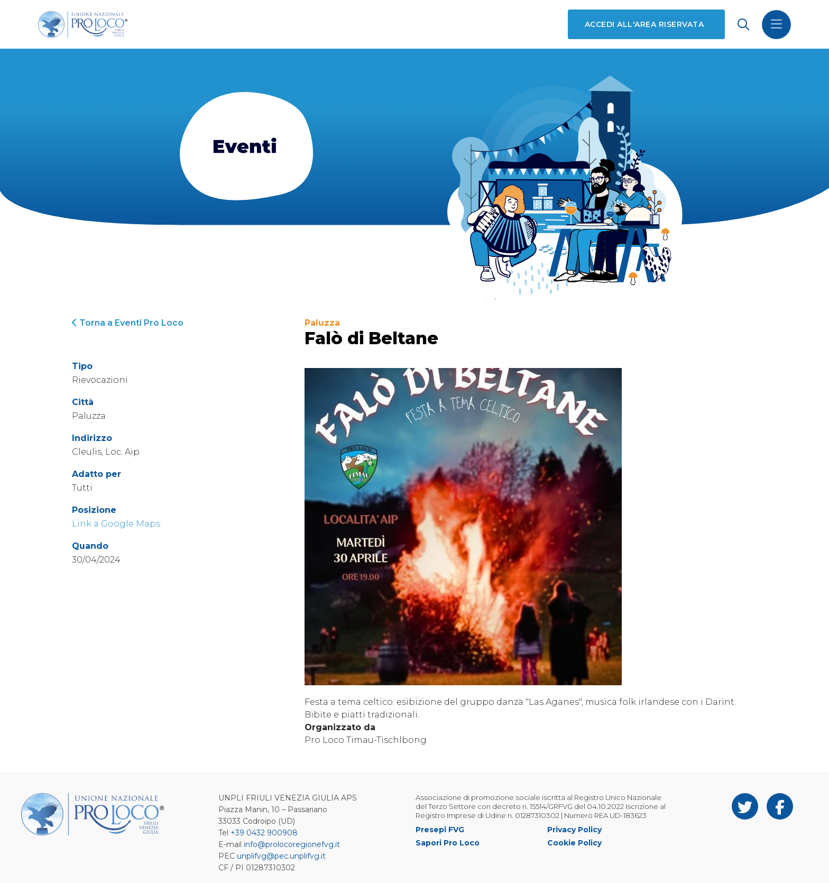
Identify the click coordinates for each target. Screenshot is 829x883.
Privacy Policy (574, 829)
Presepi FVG (440, 829)
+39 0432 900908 (264, 833)
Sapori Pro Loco (448, 843)
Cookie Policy (574, 843)
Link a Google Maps (116, 524)
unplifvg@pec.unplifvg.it (281, 856)
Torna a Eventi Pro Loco (127, 323)
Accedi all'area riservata (644, 24)
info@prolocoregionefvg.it (292, 844)
